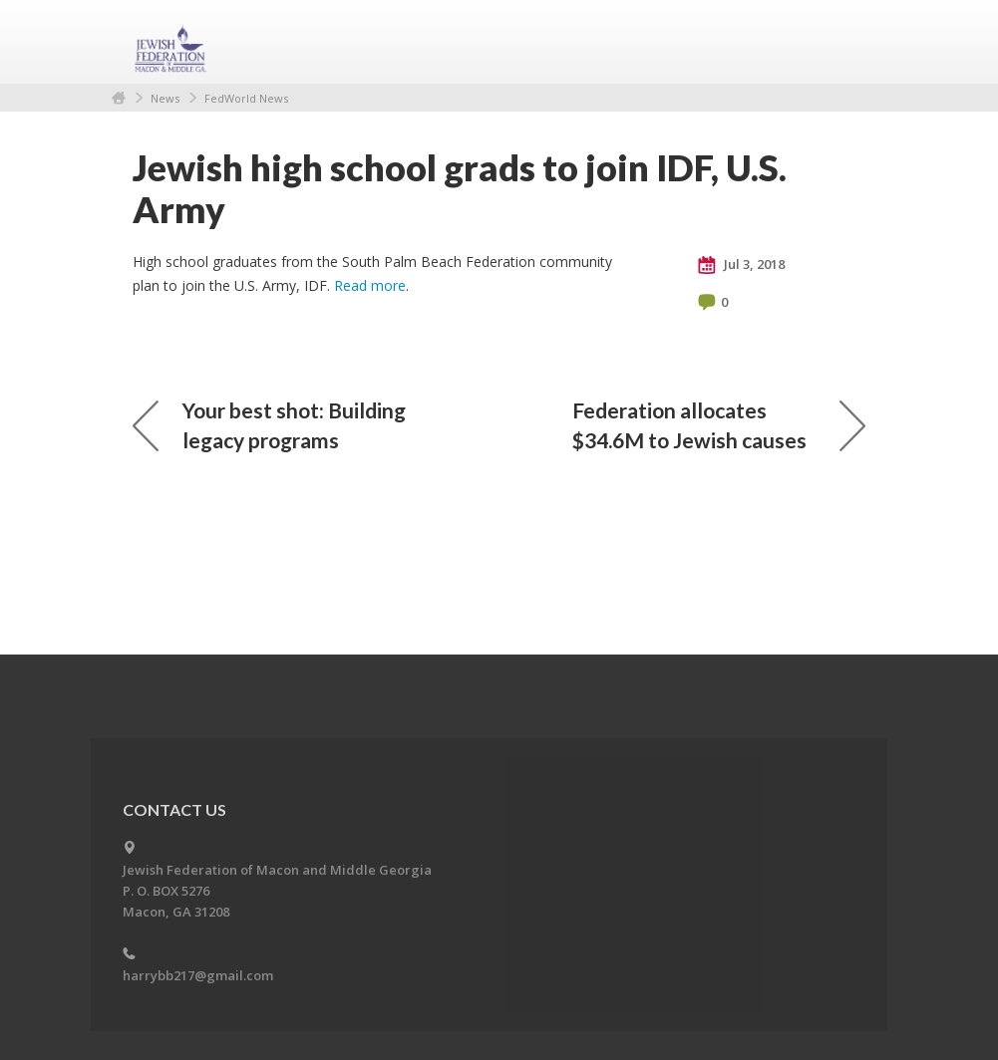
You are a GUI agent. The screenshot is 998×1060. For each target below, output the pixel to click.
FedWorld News (246, 98)
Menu (842, 42)
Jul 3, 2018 (741, 265)
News (165, 98)
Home (119, 98)
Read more (370, 285)
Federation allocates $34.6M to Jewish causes (718, 425)
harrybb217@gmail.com (198, 975)
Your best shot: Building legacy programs (269, 425)
